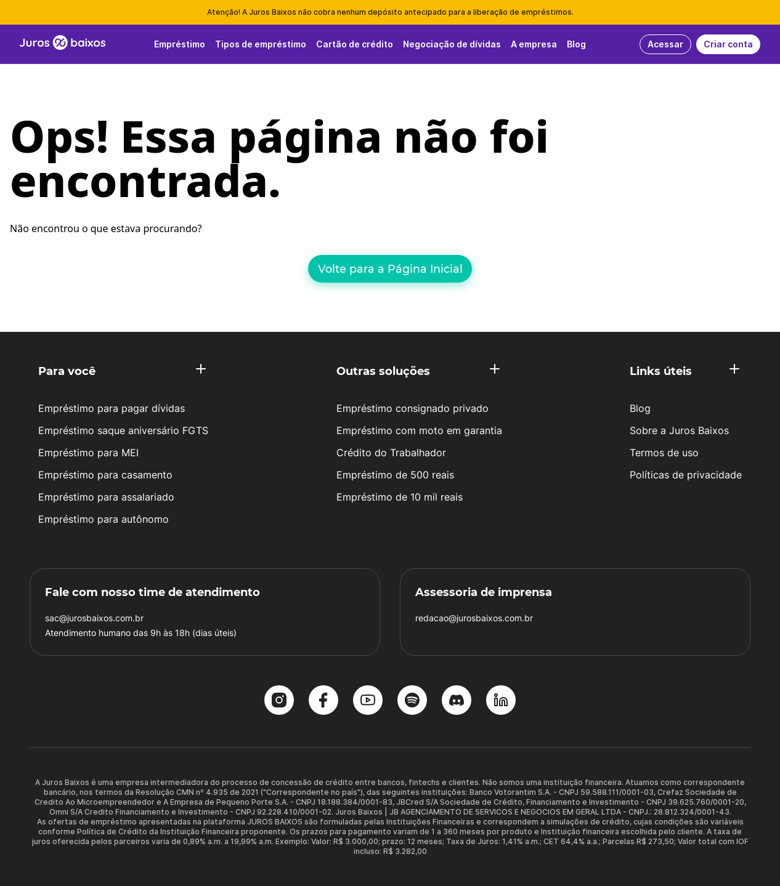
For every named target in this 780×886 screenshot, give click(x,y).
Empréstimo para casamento (105, 475)
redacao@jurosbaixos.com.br (474, 618)
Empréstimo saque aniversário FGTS (123, 430)
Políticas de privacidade (686, 475)
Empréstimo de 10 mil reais (399, 497)
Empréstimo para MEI (88, 452)
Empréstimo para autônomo (103, 519)
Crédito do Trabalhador (391, 452)
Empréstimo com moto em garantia (419, 430)
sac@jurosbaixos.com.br (94, 618)
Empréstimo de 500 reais (395, 475)
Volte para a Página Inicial (390, 268)
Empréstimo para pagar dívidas (111, 408)
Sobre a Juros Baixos (679, 430)
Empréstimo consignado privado (412, 408)
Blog (640, 408)
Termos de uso (664, 452)
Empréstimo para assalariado (106, 497)
